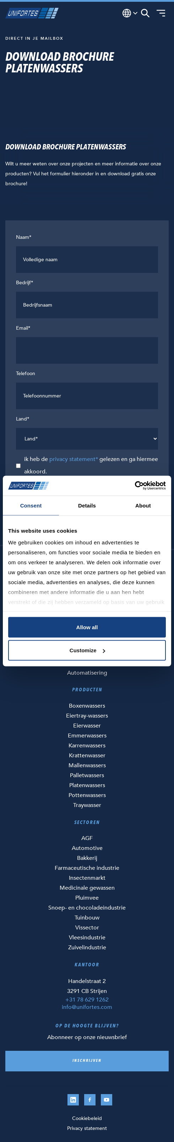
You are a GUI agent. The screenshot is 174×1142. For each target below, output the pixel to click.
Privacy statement (87, 1128)
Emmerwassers (87, 736)
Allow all (87, 627)
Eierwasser (87, 726)
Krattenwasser (87, 755)
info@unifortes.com (87, 1007)
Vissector (87, 928)
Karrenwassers (87, 746)
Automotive (87, 848)
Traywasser (87, 805)
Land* (22, 419)
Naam (24, 237)
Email (23, 328)
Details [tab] (87, 505)
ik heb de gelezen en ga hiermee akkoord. (91, 465)
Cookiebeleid (87, 1118)
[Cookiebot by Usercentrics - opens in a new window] (135, 485)
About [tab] (143, 505)
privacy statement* (73, 459)
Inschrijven (87, 1061)
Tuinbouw (87, 918)
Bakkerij (87, 858)
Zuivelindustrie (87, 947)
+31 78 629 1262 (87, 1000)
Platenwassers (87, 785)
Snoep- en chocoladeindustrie (87, 908)
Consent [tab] (31, 505)
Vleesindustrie (87, 937)
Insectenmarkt (87, 878)
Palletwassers (87, 775)
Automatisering (87, 673)
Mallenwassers (87, 765)
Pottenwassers (87, 795)
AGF (87, 838)
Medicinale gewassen (87, 888)
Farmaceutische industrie (87, 868)
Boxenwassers (87, 706)
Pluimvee (87, 898)
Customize (87, 650)
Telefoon (25, 373)
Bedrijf (24, 282)
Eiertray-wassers (87, 716)
